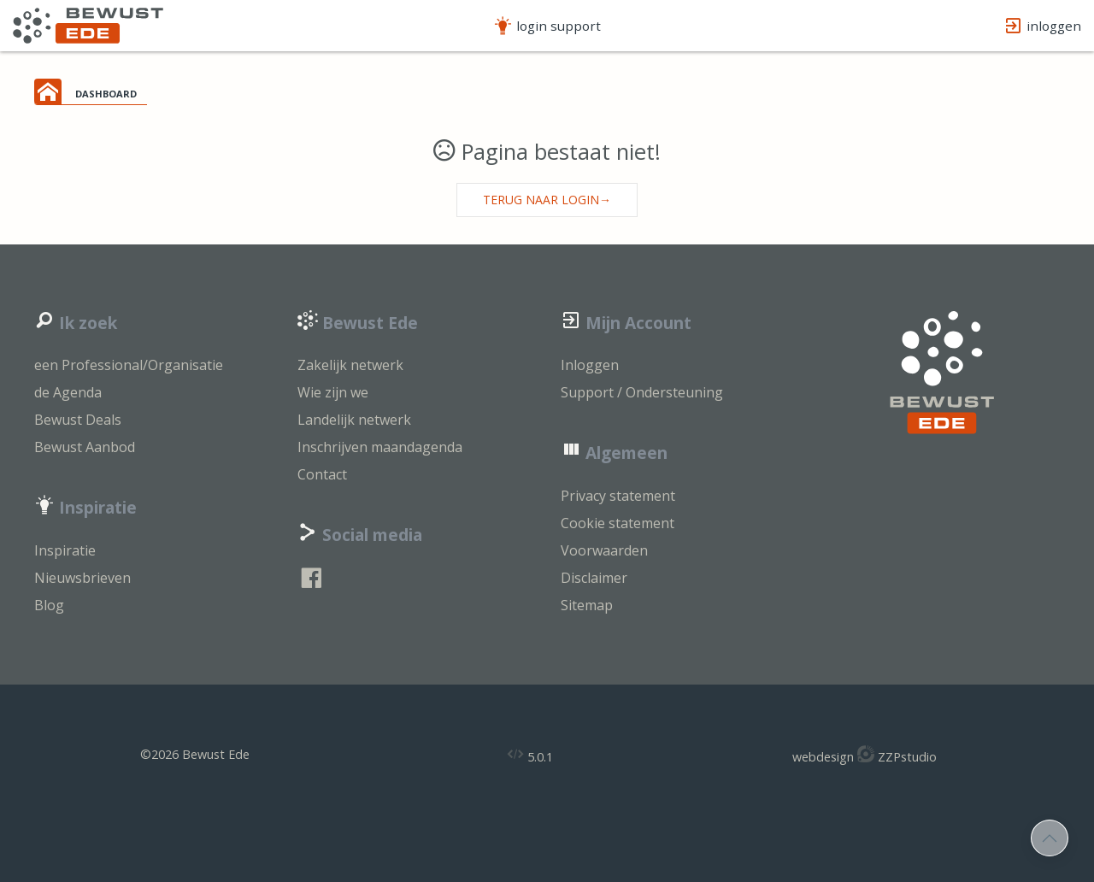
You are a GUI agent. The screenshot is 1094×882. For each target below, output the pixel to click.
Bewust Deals (77, 419)
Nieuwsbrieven (82, 577)
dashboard (106, 92)
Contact (322, 474)
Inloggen (590, 365)
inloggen (1042, 26)
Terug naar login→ (547, 199)
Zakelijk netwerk (350, 365)
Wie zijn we (332, 392)
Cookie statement (617, 523)
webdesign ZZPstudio (864, 755)
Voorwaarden (604, 550)
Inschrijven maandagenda (379, 447)
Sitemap (587, 605)
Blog (49, 605)
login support (547, 26)
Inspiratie (65, 550)
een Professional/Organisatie (128, 365)
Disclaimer (594, 577)
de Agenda (68, 392)
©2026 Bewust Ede (195, 754)
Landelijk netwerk (354, 419)
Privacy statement (618, 495)
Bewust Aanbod (84, 447)
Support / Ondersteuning (642, 392)
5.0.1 (530, 755)
